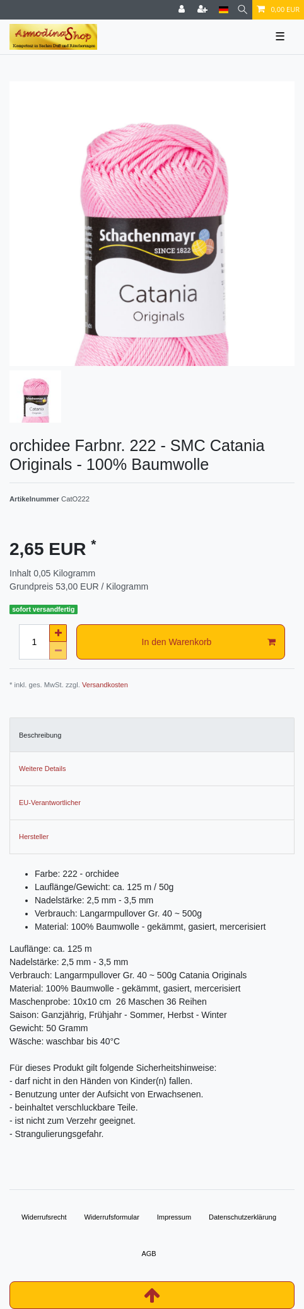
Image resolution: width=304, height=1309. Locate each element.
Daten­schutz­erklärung (242, 1217)
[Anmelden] (183, 10)
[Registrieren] (203, 10)
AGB (148, 1253)
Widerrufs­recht (44, 1217)
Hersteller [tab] (34, 836)
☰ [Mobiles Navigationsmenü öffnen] (280, 36)
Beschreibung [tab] (40, 735)
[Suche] (242, 10)
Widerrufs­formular (111, 1217)
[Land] (223, 10)
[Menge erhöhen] (58, 633)
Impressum (174, 1217)
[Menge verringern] (58, 651)
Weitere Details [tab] (42, 768)
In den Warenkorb (209, 642)
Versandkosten (105, 685)
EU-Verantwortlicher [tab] (50, 802)
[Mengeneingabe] (34, 642)
